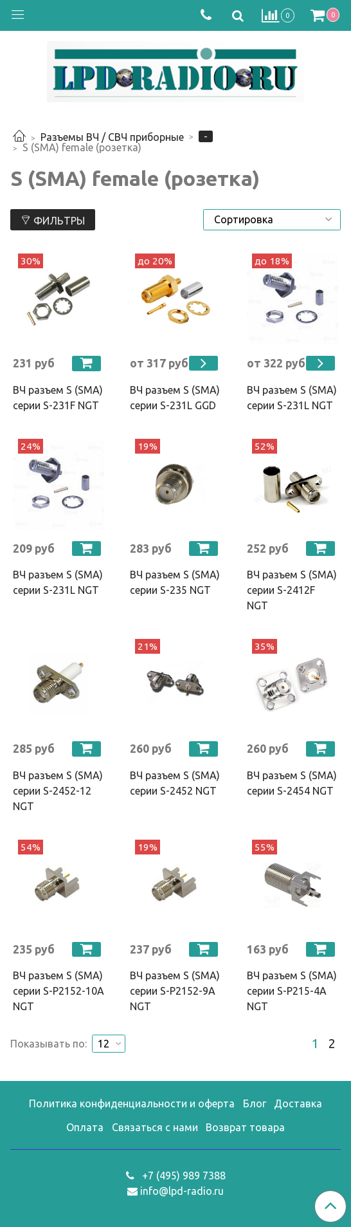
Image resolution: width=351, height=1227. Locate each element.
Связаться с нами (155, 1127)
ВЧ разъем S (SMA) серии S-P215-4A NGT (292, 991)
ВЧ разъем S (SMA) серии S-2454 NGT (292, 783)
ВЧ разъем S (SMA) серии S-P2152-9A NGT (175, 991)
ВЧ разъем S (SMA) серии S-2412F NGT (292, 590)
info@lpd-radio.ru (182, 1191)
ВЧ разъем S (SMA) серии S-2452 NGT (175, 783)
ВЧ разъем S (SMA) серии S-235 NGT (175, 582)
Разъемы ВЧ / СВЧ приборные (112, 137)
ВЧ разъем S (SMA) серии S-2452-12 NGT (58, 791)
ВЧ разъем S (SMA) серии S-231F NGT (58, 397)
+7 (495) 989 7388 (183, 1175)
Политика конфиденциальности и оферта (132, 1103)
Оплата (85, 1127)
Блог (254, 1103)
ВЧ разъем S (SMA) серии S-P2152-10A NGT (58, 991)
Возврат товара (245, 1127)
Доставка (298, 1103)
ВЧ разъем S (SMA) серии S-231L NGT (292, 397)
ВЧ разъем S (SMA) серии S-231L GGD (175, 397)
